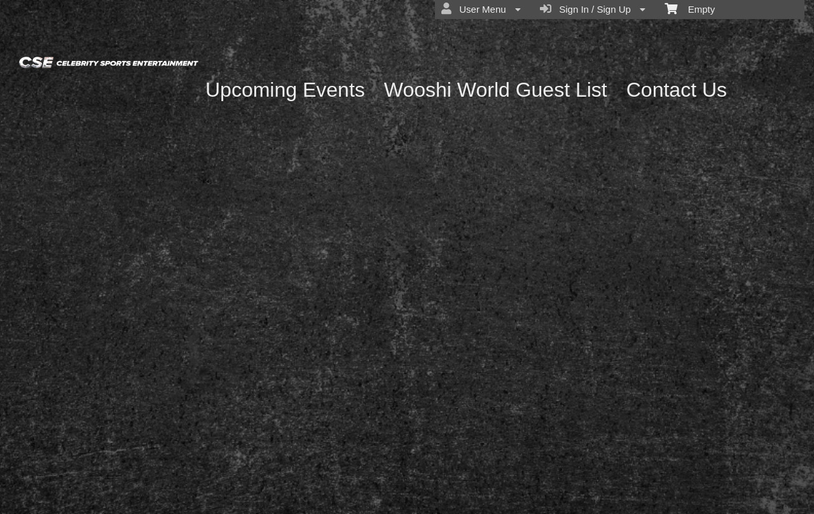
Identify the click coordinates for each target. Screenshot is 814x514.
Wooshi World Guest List (495, 89)
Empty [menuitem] (690, 8)
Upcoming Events (285, 89)
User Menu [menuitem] (481, 9)
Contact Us (676, 89)
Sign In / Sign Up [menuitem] (592, 9)
